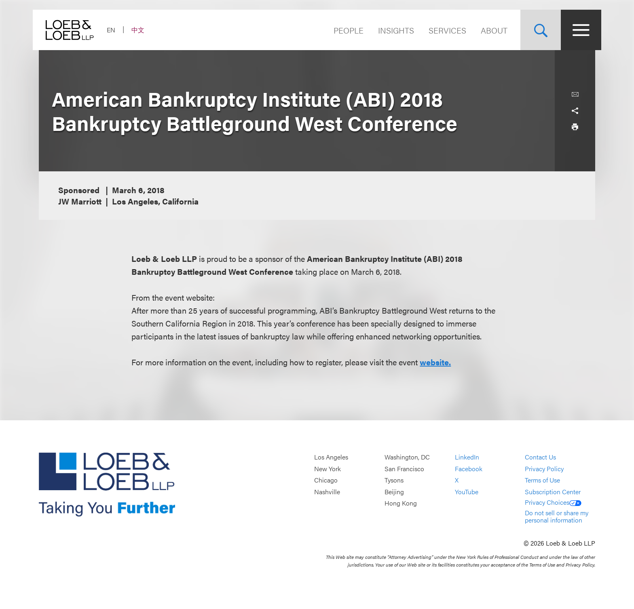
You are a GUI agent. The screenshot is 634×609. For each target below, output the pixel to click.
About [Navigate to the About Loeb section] (488, 30)
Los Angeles (331, 456)
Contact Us (540, 456)
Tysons (394, 480)
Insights (390, 30)
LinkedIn (467, 456)
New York (327, 468)
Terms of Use (542, 480)
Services (441, 30)
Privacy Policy (544, 468)
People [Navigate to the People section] (342, 30)
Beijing (394, 491)
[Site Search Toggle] (534, 30)
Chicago (326, 480)
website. (435, 362)
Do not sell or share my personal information (556, 516)
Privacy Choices (553, 502)
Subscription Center (553, 491)
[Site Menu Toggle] (575, 30)
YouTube (466, 491)
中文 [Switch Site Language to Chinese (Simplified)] (143, 29)
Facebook (468, 468)
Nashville (327, 491)
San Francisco (404, 468)
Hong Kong (401, 503)
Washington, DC (407, 456)
